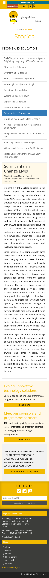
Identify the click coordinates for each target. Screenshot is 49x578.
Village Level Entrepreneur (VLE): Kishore (23, 148)
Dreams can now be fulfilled (17, 107)
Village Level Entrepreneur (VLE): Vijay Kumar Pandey (22, 155)
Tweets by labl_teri (11, 567)
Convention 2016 (27, 2)
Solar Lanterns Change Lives (17, 113)
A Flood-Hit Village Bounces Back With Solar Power (22, 126)
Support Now (12, 6)
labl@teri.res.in (14, 537)
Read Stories (24, 471)
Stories (8, 553)
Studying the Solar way (15, 67)
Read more (24, 404)
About (7, 547)
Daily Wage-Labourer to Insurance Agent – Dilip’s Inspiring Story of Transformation (24, 60)
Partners (9, 550)
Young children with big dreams (19, 78)
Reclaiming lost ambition (16, 90)
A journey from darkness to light (19, 142)
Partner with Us (20, 6)
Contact (8, 563)
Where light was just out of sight (19, 84)
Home (19, 29)
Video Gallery (10, 560)
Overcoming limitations (15, 72)
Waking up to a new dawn (16, 95)
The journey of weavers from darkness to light (24, 135)
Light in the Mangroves (15, 101)
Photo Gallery (11, 557)
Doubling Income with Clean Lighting (22, 118)
